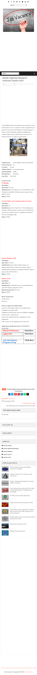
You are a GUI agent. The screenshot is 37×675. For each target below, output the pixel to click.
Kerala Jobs (13, 85)
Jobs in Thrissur (7, 451)
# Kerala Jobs (18, 391)
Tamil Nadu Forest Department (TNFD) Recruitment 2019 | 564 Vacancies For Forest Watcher (22, 511)
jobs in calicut (7, 454)
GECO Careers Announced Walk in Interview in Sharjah (20, 468)
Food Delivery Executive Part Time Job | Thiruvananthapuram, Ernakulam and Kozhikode (22, 490)
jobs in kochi (7, 457)
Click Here (29, 331)
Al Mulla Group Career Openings (20, 495)
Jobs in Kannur (7, 445)
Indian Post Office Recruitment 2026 (21, 502)
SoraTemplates (28, 672)
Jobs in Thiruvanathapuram (10, 448)
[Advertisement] (18, 52)
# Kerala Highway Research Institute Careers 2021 (20, 389)
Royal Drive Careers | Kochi (18, 524)
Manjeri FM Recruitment (17, 531)
